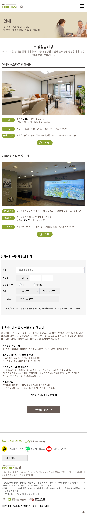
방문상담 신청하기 (44, 409)
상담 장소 (6, 298)
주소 (4, 290)
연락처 (5, 278)
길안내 (43, 143)
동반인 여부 (7, 284)
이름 (4, 270)
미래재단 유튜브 (56, 448)
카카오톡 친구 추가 (12, 448)
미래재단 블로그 (35, 448)
